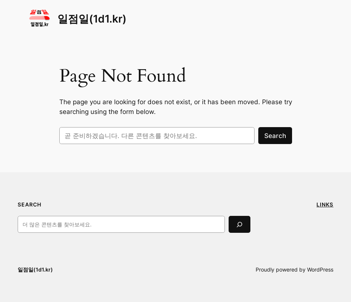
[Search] (239, 224)
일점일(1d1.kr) (92, 18)
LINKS (324, 204)
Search (275, 136)
